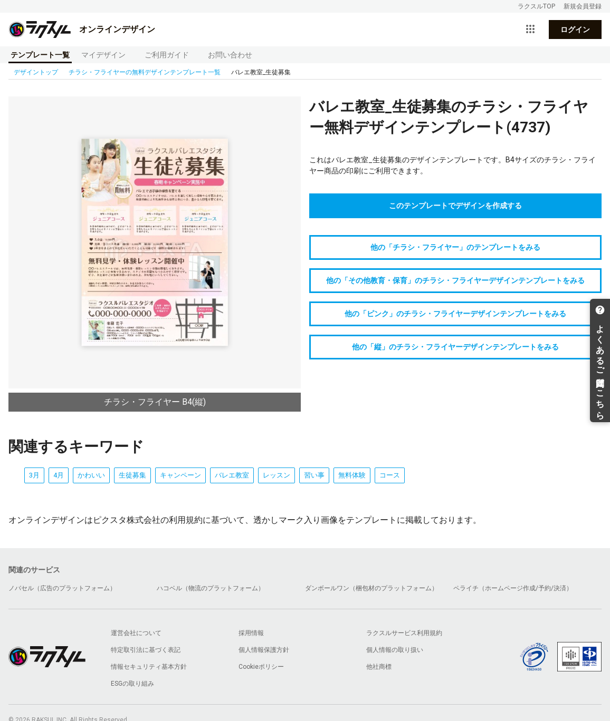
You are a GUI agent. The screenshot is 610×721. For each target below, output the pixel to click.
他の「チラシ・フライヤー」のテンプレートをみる (455, 247)
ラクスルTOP (536, 6)
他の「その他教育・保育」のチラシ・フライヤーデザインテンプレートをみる (455, 280)
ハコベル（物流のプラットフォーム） (210, 588)
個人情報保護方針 (264, 650)
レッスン (276, 475)
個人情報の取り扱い (394, 650)
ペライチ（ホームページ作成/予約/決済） (513, 588)
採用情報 (251, 633)
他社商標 (379, 666)
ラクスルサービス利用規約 (404, 633)
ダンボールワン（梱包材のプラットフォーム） (371, 588)
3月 (34, 475)
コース (389, 475)
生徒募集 (132, 475)
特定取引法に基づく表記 (145, 650)
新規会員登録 (583, 6)
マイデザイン (103, 55)
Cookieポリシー (261, 666)
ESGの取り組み (132, 683)
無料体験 (352, 475)
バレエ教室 (232, 475)
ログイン (575, 29)
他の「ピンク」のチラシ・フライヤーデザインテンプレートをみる (455, 313)
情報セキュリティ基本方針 (149, 666)
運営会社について (136, 633)
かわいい (91, 475)
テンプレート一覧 (40, 55)
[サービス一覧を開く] (530, 29)
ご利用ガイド (167, 55)
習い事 (314, 475)
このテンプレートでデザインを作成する (455, 205)
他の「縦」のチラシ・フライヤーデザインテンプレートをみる (455, 347)
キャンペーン (180, 475)
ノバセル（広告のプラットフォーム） (62, 588)
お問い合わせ (230, 55)
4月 (58, 475)
